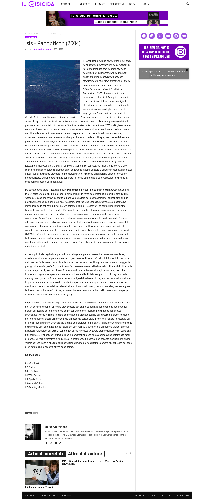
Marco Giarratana (43, 49)
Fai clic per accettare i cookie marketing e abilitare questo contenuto (164, 73)
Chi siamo (139, 495)
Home (27, 33)
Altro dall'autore (85, 453)
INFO (142, 3)
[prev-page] (126, 453)
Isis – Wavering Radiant (112, 461)
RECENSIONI (64, 3)
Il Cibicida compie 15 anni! (39, 487)
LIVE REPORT (81, 3)
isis (35, 413)
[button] (187, 4)
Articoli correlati (45, 453)
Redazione (152, 495)
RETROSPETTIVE (114, 3)
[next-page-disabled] (130, 453)
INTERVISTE (97, 3)
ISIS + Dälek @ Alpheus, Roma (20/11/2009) (78, 462)
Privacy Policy (167, 495)
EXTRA (130, 3)
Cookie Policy (183, 495)
